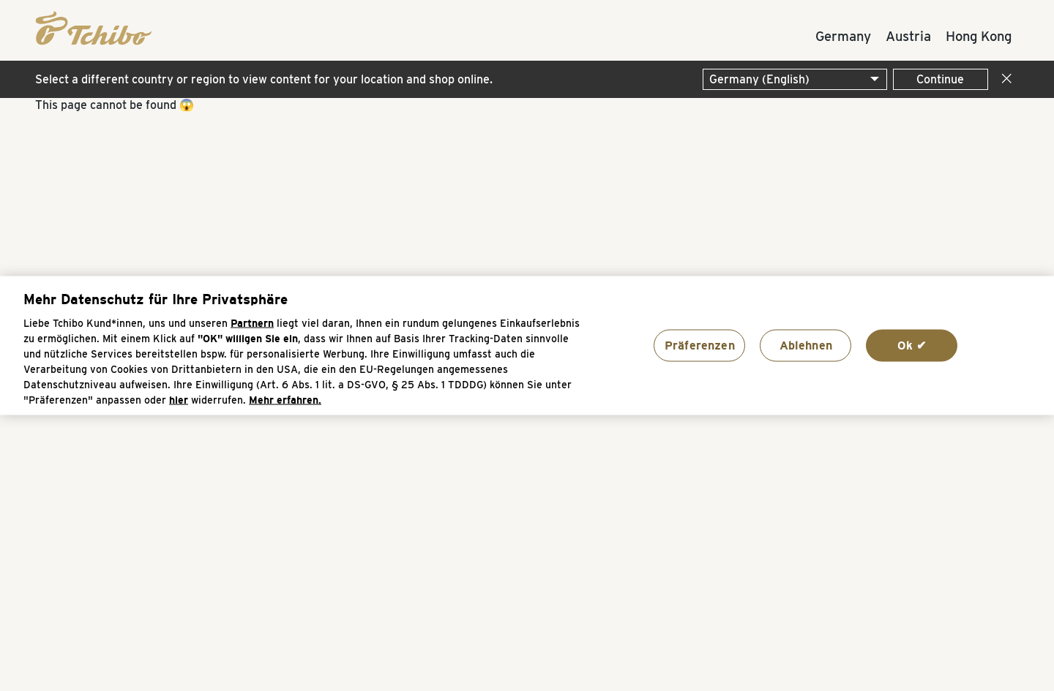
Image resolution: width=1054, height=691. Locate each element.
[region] (527, 345)
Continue (940, 79)
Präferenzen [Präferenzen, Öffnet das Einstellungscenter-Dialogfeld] (700, 345)
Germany (843, 36)
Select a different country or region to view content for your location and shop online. (264, 79)
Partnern (252, 323)
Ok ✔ (912, 345)
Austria (908, 36)
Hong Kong (979, 36)
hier (178, 400)
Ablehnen (806, 345)
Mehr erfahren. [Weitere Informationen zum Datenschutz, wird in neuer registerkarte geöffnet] (285, 400)
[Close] (1003, 79)
